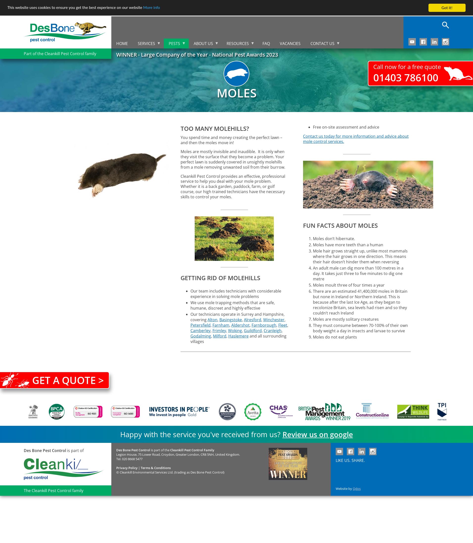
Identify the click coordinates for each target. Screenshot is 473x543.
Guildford (253, 330)
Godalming (200, 336)
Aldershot (240, 325)
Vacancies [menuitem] (290, 43)
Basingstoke (230, 319)
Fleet (282, 325)
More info (152, 8)
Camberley (200, 330)
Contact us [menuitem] (323, 44)
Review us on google (318, 434)
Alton (212, 319)
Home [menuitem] (122, 43)
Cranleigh (273, 330)
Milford (219, 336)
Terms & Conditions (156, 468)
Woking (235, 330)
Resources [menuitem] (238, 44)
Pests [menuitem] (175, 44)
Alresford (252, 319)
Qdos (357, 488)
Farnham (221, 325)
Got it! (447, 7)
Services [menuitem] (147, 44)
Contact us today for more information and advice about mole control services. (356, 139)
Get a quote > (68, 380)
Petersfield (200, 325)
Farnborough (264, 325)
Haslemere (238, 336)
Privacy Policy (127, 468)
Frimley (219, 330)
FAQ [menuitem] (266, 43)
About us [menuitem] (204, 44)
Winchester (273, 319)
